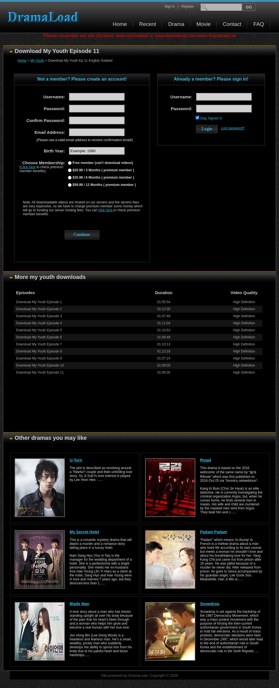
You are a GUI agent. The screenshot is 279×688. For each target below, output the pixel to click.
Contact (232, 24)
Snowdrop (209, 604)
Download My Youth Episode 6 (39, 337)
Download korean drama (44, 17)
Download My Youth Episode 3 (39, 316)
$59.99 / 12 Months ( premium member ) (104, 185)
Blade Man (79, 604)
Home (120, 24)
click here (106, 210)
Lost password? (233, 128)
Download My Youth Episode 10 (40, 365)
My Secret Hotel (84, 532)
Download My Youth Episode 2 (39, 309)
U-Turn (76, 460)
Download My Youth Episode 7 (39, 344)
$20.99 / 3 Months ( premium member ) (103, 170)
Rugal (205, 460)
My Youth (37, 61)
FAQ (258, 24)
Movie (203, 24)
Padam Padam (213, 532)
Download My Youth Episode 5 (39, 330)
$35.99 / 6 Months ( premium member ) (103, 177)
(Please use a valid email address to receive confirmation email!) (84, 140)
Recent (147, 24)
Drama (176, 24)
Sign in (169, 6)
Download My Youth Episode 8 (39, 351)
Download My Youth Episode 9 (39, 358)
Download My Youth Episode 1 (39, 302)
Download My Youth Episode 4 (39, 323)
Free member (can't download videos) (102, 163)
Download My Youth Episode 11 (40, 372)
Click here (28, 167)
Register (187, 6)
